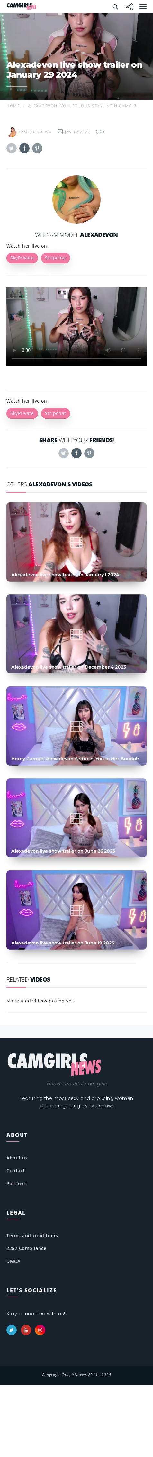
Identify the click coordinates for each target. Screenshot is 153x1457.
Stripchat (55, 258)
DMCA (13, 1261)
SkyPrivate (22, 258)
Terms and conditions (32, 1235)
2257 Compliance (26, 1248)
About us (17, 1158)
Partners (16, 1183)
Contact (15, 1171)
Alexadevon (99, 235)
